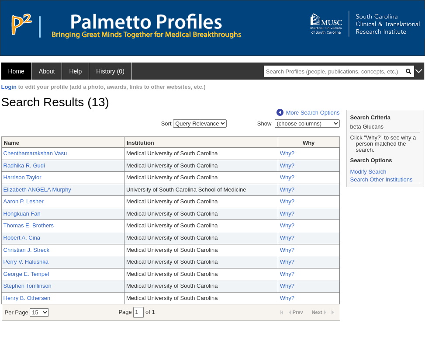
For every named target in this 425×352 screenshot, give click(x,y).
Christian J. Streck (26, 250)
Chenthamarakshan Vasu (35, 153)
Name (11, 142)
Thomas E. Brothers (28, 225)
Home (16, 71)
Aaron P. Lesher (23, 201)
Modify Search (368, 171)
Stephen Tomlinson (27, 285)
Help (75, 71)
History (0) (110, 71)
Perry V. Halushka (26, 261)
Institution (140, 142)
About (47, 71)
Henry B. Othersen (27, 298)
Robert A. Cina (22, 237)
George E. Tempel (26, 274)
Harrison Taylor (22, 177)
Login (9, 87)
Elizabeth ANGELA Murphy (37, 189)
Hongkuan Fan (22, 213)
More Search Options (308, 112)
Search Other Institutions (381, 179)
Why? (287, 153)
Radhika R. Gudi (24, 165)
